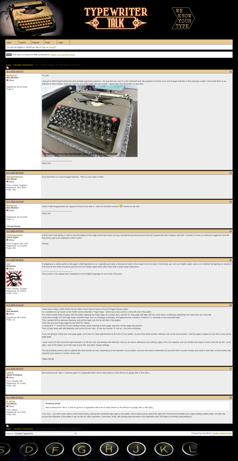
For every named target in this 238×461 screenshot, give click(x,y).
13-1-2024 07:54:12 (14, 397)
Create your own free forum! (63, 55)
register (52, 47)
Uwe (8, 264)
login (44, 47)
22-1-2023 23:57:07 (14, 71)
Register (36, 42)
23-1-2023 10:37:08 (14, 201)
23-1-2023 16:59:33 (14, 260)
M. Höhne (10, 401)
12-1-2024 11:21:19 (14, 305)
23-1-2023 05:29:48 (14, 173)
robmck (10, 372)
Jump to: (41, 433)
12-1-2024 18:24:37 (14, 369)
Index (9, 42)
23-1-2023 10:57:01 (14, 231)
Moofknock (11, 75)
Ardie (8, 309)
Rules (47, 42)
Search (22, 42)
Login (60, 42)
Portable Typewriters (23, 65)
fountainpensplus (14, 235)
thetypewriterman (14, 177)
